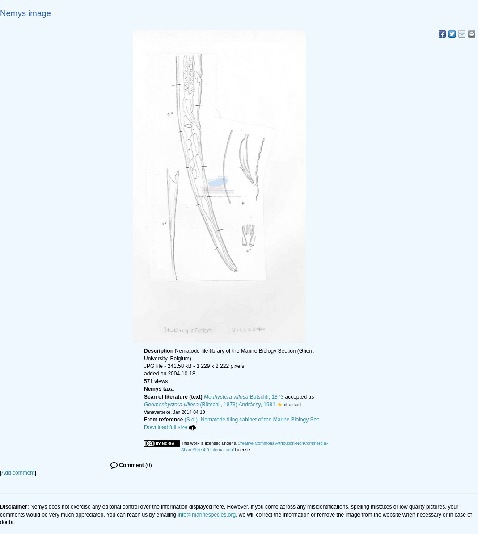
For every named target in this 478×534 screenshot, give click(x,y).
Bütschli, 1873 (243, 397)
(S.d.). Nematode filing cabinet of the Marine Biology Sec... (254, 420)
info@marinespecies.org (207, 515)
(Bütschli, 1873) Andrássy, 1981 (209, 404)
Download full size (170, 427)
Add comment (17, 473)
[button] (279, 404)
